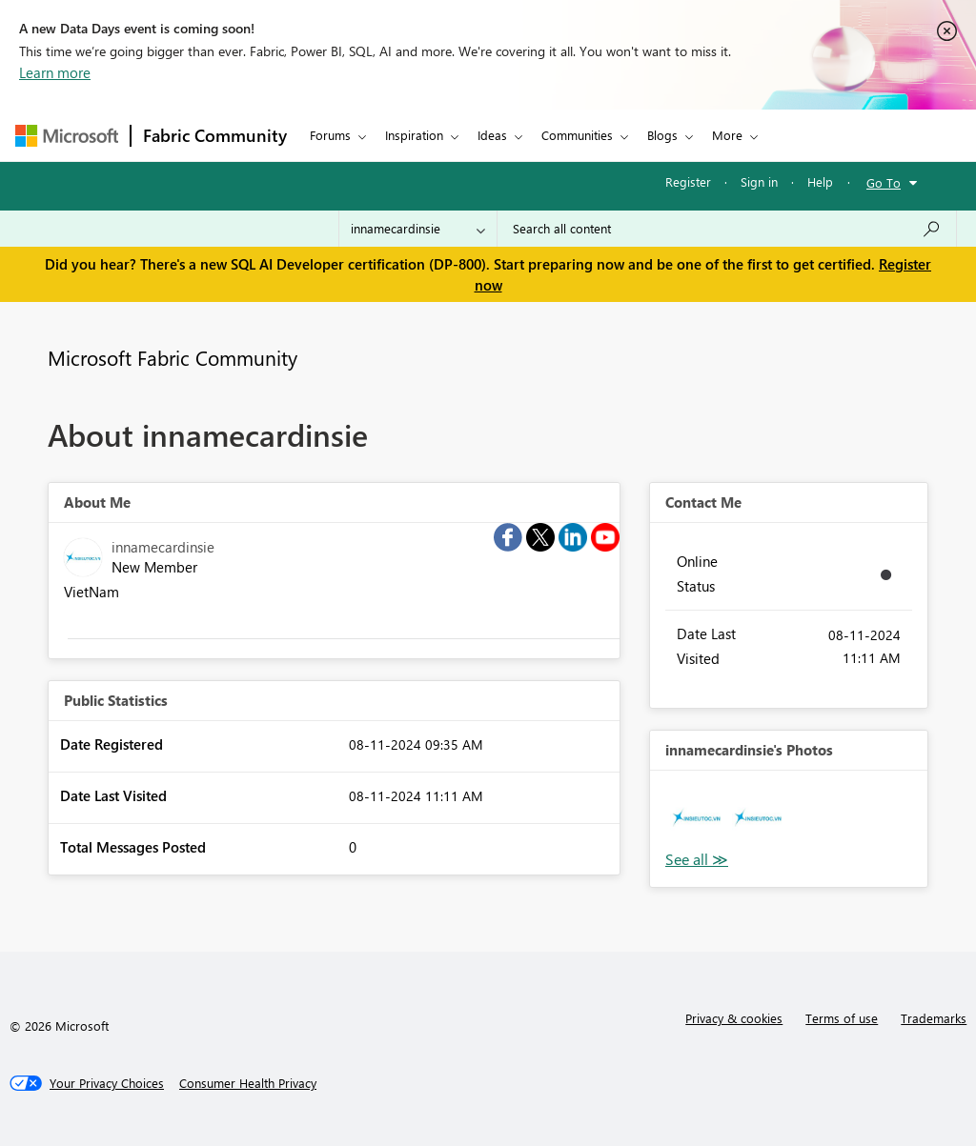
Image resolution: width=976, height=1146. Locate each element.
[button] (696, 817)
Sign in (759, 181)
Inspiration (414, 135)
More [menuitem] (727, 135)
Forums (330, 135)
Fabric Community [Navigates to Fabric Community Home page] (215, 135)
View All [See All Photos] (696, 860)
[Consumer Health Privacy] (247, 1083)
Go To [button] (883, 182)
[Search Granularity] (418, 229)
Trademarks (933, 1018)
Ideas (492, 135)
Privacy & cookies (734, 1018)
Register (688, 181)
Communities (577, 135)
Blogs (662, 135)
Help (820, 181)
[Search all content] (727, 229)
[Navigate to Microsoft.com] (66, 136)
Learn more (55, 72)
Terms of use (841, 1018)
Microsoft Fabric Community (172, 357)
